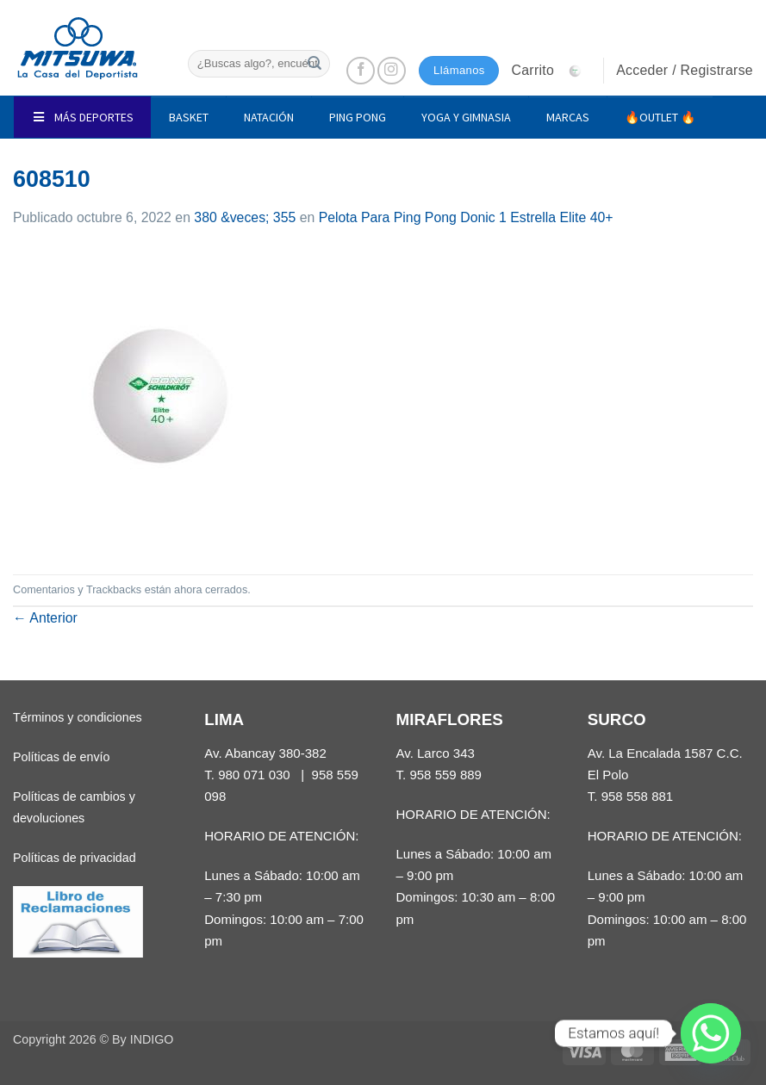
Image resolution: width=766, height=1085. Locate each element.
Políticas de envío (61, 757)
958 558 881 (637, 796)
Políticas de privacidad (74, 858)
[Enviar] (314, 63)
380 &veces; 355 (245, 217)
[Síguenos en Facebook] (360, 71)
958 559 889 (445, 774)
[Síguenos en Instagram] (391, 71)
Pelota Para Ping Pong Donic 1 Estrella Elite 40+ (466, 217)
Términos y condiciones (77, 717)
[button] (550, 70)
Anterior (45, 618)
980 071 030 (254, 774)
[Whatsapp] (711, 1033)
